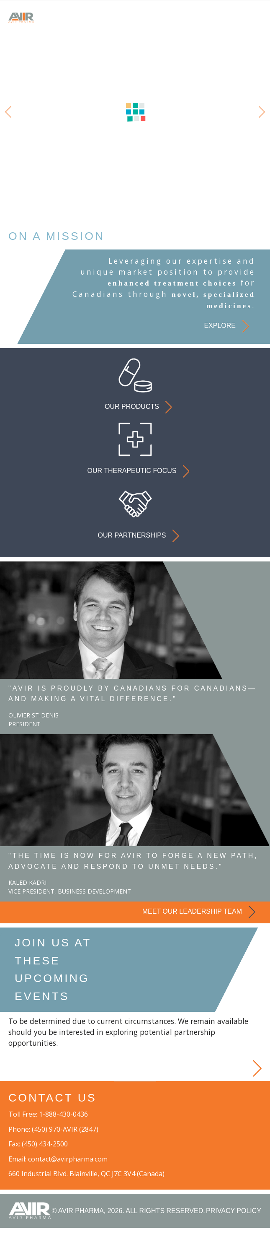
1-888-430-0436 (63, 1128)
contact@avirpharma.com (68, 1173)
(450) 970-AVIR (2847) (65, 1143)
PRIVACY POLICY (233, 1225)
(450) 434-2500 (45, 1158)
